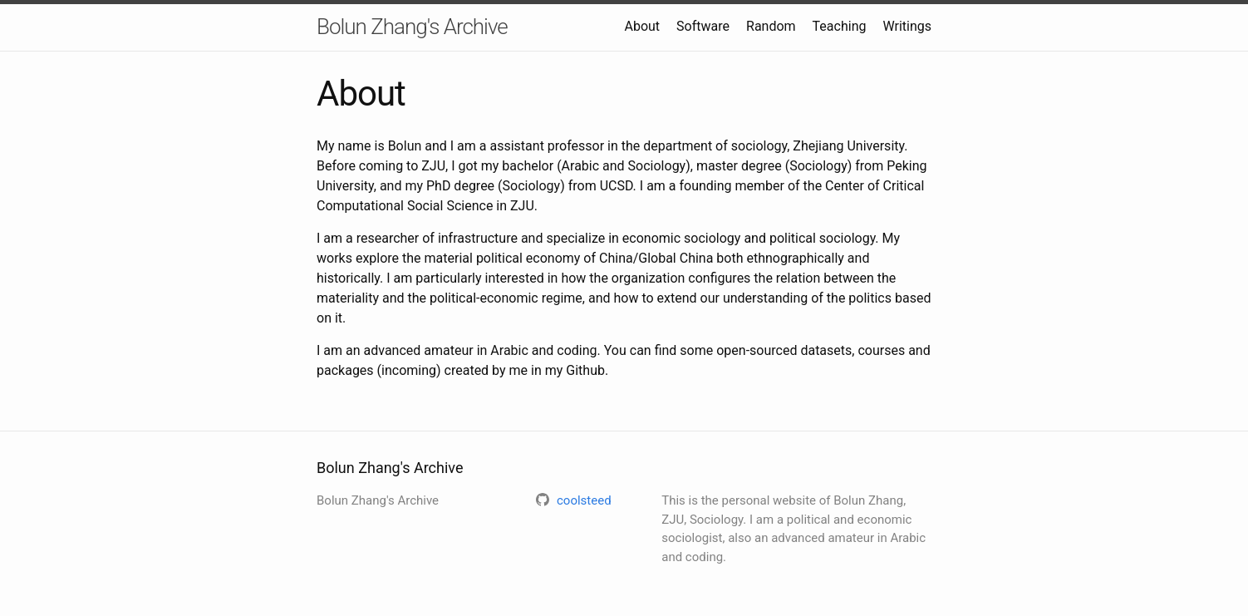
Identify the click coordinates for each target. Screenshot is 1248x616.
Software (703, 26)
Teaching (840, 26)
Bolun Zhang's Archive (412, 26)
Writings (906, 26)
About (643, 26)
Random (771, 26)
